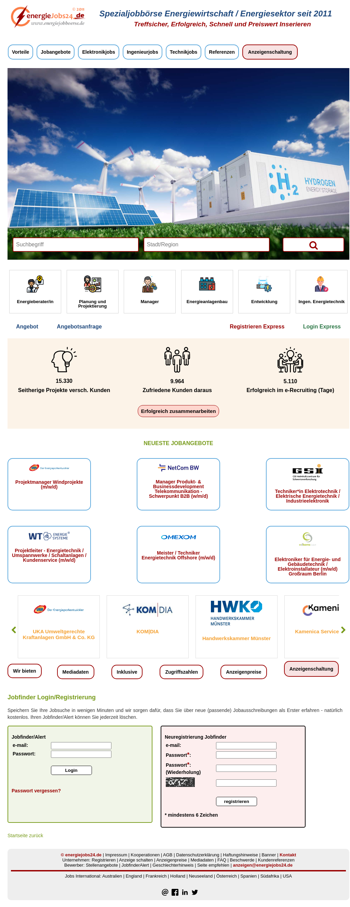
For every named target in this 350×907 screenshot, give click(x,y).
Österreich (226, 876)
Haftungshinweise (240, 854)
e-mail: (20, 745)
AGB (167, 854)
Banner (268, 854)
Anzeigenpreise (243, 672)
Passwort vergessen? (36, 790)
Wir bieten (24, 671)
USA (287, 876)
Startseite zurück (25, 835)
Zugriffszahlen (181, 672)
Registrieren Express (257, 326)
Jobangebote (55, 52)
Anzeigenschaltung (270, 52)
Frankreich (156, 876)
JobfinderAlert (135, 865)
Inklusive (127, 672)
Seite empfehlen (213, 865)
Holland (177, 876)
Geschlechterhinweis (172, 865)
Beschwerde (242, 860)
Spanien (248, 876)
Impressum (116, 854)
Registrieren (104, 860)
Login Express (322, 326)
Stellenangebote (102, 865)
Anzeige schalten (136, 860)
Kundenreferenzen (276, 860)
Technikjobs (184, 52)
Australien (112, 876)
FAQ (221, 860)
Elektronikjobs (98, 52)
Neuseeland (201, 876)
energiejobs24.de (83, 854)
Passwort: (24, 753)
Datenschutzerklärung (197, 854)
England (134, 876)
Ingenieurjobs (142, 52)
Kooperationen (145, 854)
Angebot (27, 326)
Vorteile (20, 52)
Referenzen (221, 52)
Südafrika (269, 876)
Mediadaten (76, 672)
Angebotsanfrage (79, 326)
